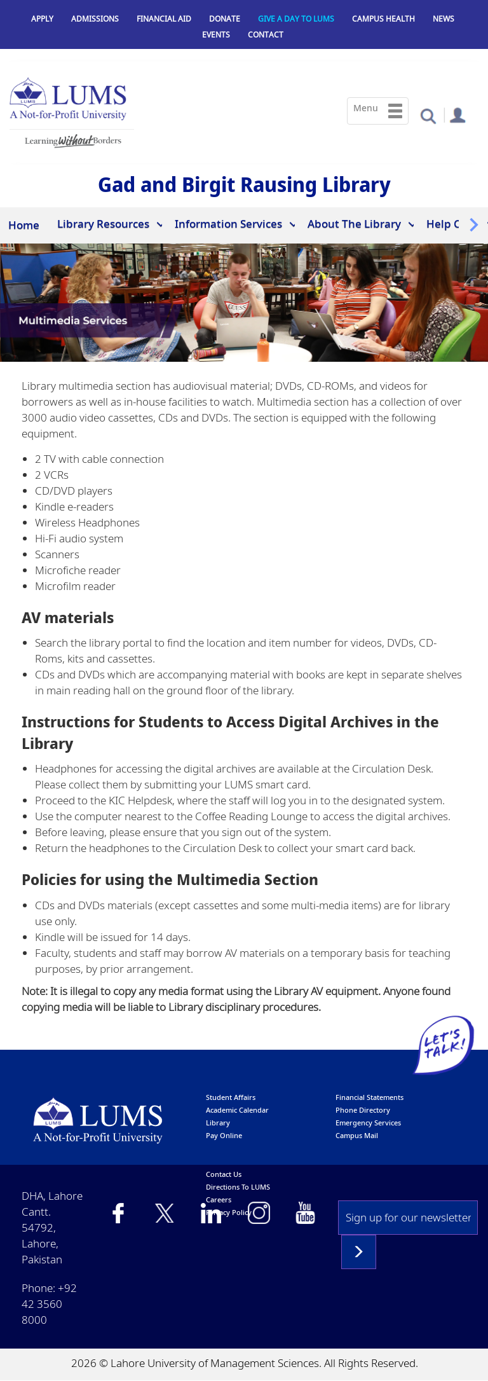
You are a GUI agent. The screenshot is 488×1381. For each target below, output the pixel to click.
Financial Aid (164, 18)
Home (23, 224)
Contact (265, 34)
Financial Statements (369, 1097)
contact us (223, 1174)
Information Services (228, 223)
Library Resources (103, 223)
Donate (224, 18)
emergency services (368, 1122)
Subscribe (358, 1252)
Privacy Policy (229, 1212)
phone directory (363, 1109)
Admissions (95, 18)
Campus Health (383, 18)
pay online (224, 1135)
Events (216, 34)
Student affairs (230, 1097)
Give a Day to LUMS (296, 18)
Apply (42, 18)
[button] (428, 115)
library (218, 1122)
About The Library (354, 223)
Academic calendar (237, 1109)
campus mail (357, 1135)
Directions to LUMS (238, 1186)
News (443, 18)
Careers (218, 1199)
